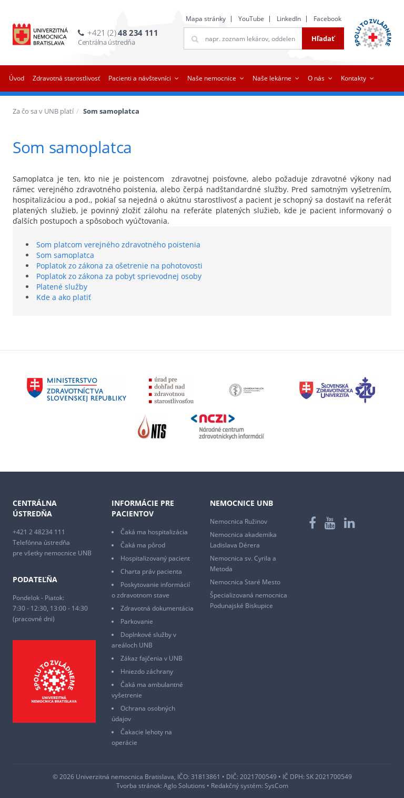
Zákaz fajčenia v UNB (151, 658)
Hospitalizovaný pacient (155, 558)
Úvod (16, 78)
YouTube (251, 18)
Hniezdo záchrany (146, 671)
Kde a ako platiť (63, 297)
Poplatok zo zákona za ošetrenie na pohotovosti (119, 266)
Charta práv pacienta (151, 571)
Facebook (327, 18)
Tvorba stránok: (139, 785)
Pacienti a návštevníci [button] (139, 78)
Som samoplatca (65, 255)
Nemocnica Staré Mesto (245, 581)
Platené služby (61, 287)
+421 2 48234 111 (39, 531)
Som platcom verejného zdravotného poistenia (118, 245)
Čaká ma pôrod (142, 545)
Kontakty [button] (353, 78)
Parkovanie (136, 621)
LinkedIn (289, 18)
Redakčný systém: (237, 785)
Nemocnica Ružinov (238, 521)
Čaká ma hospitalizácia (154, 531)
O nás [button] (316, 78)
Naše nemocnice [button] (211, 78)
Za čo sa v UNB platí (43, 111)
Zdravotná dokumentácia (157, 608)
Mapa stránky (206, 18)
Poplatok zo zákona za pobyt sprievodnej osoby (118, 276)
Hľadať (323, 38)
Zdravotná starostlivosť (66, 78)
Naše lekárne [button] (271, 78)
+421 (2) (122, 32)
